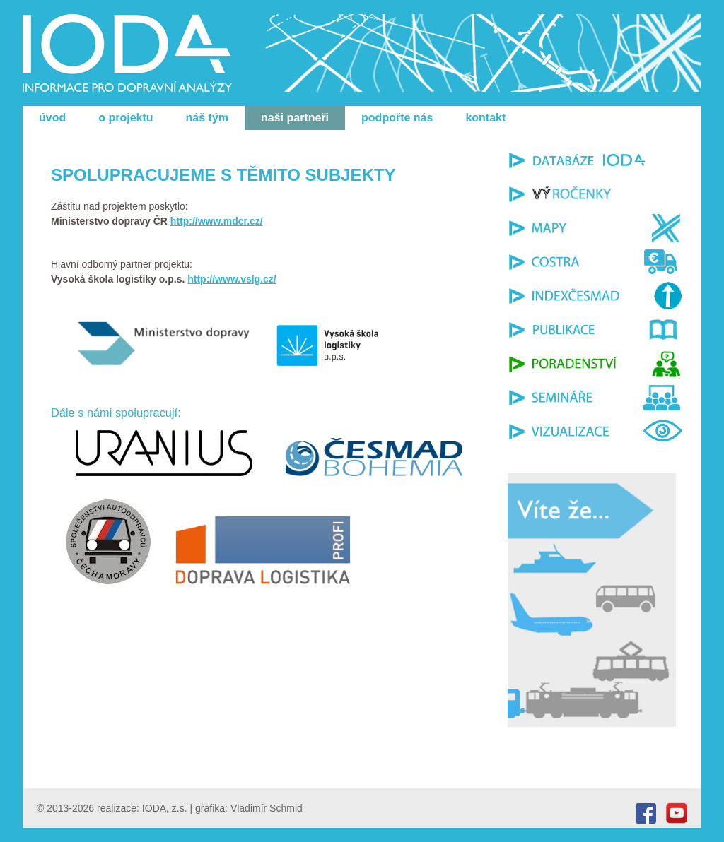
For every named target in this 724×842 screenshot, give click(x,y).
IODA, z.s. (164, 808)
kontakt (485, 118)
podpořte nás (397, 118)
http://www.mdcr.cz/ (216, 221)
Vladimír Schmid (266, 808)
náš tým (207, 118)
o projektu (125, 118)
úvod (52, 118)
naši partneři (295, 118)
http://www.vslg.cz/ (231, 279)
